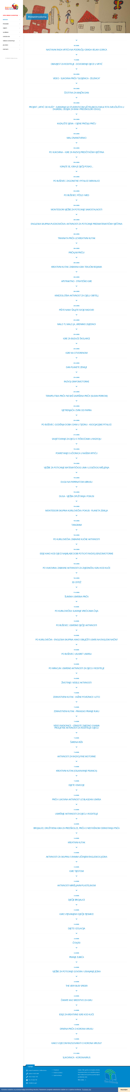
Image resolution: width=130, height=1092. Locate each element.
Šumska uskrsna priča (76, 596)
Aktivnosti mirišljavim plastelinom (76, 885)
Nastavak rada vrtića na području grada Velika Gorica (76, 49)
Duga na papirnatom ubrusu (76, 481)
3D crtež (76, 582)
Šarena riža (76, 742)
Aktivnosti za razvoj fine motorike (76, 756)
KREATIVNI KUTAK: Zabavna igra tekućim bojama (76, 266)
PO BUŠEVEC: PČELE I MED (76, 195)
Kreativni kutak (76, 842)
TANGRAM (76, 524)
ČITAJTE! (76, 942)
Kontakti (5, 49)
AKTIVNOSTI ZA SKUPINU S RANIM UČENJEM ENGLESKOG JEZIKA (76, 856)
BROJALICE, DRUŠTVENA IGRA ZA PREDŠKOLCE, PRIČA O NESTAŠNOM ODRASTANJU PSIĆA (76, 828)
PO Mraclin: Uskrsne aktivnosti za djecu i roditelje (76, 668)
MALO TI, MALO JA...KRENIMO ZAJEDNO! (76, 324)
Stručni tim (12, 36)
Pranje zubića (76, 957)
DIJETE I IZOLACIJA (76, 928)
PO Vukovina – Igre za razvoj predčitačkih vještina (76, 152)
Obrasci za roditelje (12, 40)
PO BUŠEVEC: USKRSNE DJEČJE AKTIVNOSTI (76, 625)
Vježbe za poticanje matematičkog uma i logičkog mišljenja (76, 467)
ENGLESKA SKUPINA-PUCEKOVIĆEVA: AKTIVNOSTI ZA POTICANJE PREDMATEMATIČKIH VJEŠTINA (76, 223)
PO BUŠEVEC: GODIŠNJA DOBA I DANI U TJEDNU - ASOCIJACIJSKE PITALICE (77, 424)
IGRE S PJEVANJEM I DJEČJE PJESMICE (76, 914)
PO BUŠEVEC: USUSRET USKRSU (76, 653)
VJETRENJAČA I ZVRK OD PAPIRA (76, 410)
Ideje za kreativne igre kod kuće (76, 1014)
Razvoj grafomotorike (76, 381)
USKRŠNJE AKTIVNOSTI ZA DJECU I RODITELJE (76, 813)
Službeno (12, 32)
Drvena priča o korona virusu (76, 1028)
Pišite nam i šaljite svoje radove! (76, 309)
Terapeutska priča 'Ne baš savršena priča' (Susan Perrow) (76, 395)
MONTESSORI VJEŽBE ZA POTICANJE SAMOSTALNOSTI (76, 209)
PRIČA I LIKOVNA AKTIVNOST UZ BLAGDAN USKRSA (76, 799)
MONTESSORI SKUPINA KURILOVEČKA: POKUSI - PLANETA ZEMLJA (76, 510)
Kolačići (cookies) (58, 1072)
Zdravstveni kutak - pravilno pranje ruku (76, 711)
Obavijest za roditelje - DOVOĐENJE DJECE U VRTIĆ (76, 63)
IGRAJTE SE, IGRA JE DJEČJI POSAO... (76, 166)
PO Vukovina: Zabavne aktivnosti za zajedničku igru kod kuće (76, 567)
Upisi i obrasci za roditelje (10, 15)
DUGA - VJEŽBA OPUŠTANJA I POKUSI (76, 496)
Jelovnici (12, 45)
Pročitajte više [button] (86, 1089)
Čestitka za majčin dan (76, 92)
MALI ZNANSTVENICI (76, 137)
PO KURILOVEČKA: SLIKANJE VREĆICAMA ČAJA (76, 610)
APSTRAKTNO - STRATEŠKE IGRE (76, 281)
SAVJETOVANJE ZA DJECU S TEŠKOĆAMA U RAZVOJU (76, 438)
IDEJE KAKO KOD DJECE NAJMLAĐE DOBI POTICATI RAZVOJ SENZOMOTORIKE (76, 553)
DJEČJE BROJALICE (76, 899)
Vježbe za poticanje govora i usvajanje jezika (76, 971)
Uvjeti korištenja (58, 1075)
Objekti (12, 28)
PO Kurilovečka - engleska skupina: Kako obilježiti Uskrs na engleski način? (76, 639)
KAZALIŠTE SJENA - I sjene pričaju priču (76, 123)
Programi (12, 24)
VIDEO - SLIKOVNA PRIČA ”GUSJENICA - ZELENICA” (76, 78)
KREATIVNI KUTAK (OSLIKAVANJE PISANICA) (76, 770)
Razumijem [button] (124, 1089)
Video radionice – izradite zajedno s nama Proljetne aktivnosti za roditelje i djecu (76, 726)
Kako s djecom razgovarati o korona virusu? (76, 1043)
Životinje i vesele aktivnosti (76, 682)
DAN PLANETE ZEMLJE (76, 367)
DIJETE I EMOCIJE (76, 785)
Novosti (12, 19)
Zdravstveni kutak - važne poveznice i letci (76, 696)
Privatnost (56, 1070)
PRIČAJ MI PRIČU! (76, 252)
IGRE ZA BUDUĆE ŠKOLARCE (76, 338)
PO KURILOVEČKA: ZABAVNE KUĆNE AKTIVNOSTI (76, 539)
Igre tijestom (76, 871)
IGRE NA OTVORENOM (76, 352)
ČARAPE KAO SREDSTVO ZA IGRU (76, 1000)
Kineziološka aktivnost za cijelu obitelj (76, 295)
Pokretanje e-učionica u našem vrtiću (76, 453)
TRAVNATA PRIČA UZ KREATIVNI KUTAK (76, 238)
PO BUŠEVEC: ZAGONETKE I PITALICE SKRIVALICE (76, 180)
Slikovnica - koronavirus (76, 1057)
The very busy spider (76, 985)
